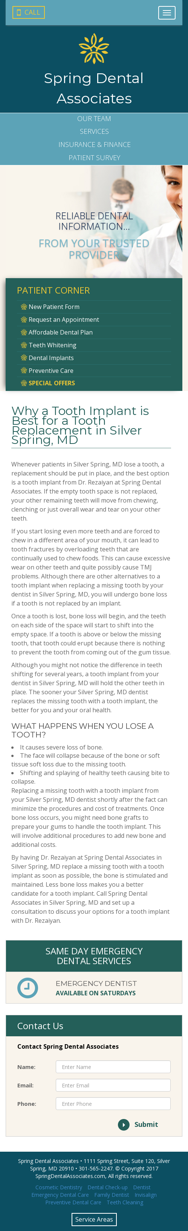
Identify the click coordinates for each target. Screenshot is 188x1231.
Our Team (94, 118)
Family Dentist (111, 1194)
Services (94, 131)
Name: (26, 1067)
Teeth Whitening (48, 345)
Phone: (26, 1103)
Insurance (94, 144)
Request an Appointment (60, 319)
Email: (25, 1085)
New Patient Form (50, 307)
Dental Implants (47, 358)
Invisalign (146, 1194)
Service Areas (94, 1219)
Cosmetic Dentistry (58, 1187)
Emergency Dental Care (60, 1194)
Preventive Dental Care (73, 1202)
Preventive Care (47, 370)
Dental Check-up (107, 1187)
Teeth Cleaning (125, 1202)
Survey (94, 157)
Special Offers (48, 383)
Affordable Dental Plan (57, 332)
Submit (137, 1125)
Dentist (142, 1187)
